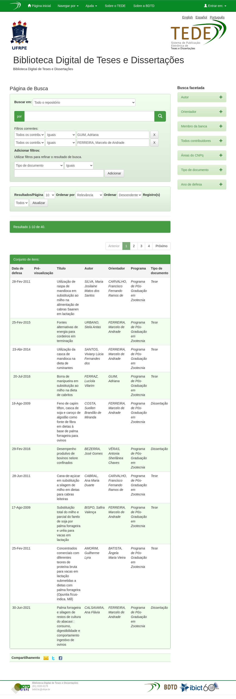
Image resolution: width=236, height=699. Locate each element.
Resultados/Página (28, 195)
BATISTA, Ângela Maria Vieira (116, 552)
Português (217, 17)
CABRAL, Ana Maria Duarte (92, 480)
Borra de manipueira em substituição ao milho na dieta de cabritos (67, 386)
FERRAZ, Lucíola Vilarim (91, 381)
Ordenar (110, 195)
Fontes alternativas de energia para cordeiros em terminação (67, 332)
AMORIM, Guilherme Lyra (92, 552)
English (187, 17)
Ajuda (91, 6)
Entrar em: (215, 6)
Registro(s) (151, 195)
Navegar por (68, 6)
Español (201, 17)
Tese (154, 281)
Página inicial (39, 6)
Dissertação (159, 403)
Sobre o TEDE (115, 6)
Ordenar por (65, 195)
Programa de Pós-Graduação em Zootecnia (139, 291)
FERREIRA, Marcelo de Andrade (117, 327)
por (19, 116)
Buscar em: (23, 102)
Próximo (161, 246)
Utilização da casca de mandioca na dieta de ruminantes (66, 359)
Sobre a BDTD (143, 6)
